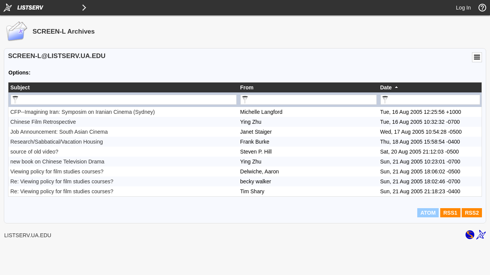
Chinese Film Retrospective (43, 122)
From (246, 87)
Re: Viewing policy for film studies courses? (61, 181)
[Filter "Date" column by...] (430, 100)
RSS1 (450, 213)
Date (386, 87)
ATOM (428, 213)
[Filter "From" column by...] (308, 100)
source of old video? (34, 152)
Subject (20, 87)
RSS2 (472, 213)
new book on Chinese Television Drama (57, 162)
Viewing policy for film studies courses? (56, 171)
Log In (463, 8)
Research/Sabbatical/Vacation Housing (56, 142)
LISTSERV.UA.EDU (27, 235)
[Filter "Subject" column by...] (124, 100)
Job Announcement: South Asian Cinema (59, 132)
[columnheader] (123, 87)
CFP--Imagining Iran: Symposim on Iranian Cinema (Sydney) (82, 112)
